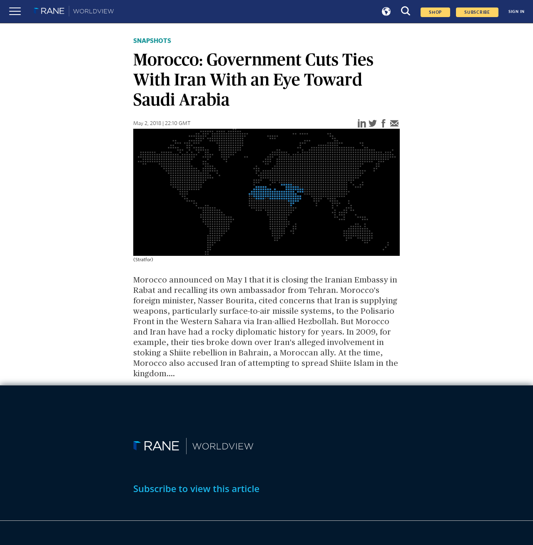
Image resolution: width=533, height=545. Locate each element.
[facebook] (383, 124)
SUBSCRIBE (477, 12)
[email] (394, 124)
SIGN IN (516, 12)
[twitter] (372, 124)
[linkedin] (361, 124)
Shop (435, 12)
